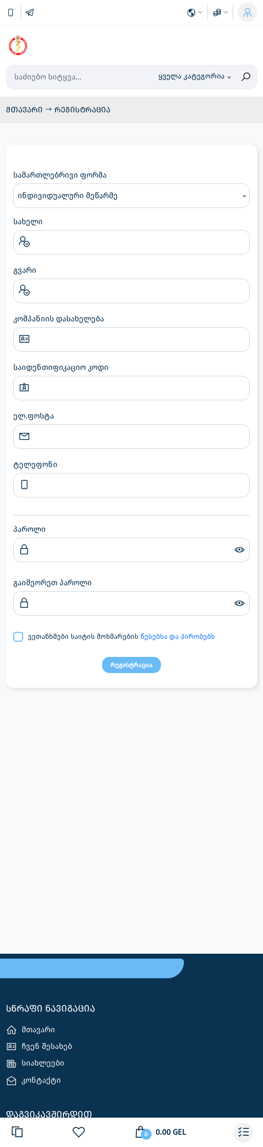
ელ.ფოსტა (33, 415)
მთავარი (25, 109)
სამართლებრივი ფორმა (59, 175)
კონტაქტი (33, 1080)
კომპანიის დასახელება (58, 318)
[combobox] (195, 77)
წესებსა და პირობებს (177, 636)
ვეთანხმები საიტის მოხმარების (121, 636)
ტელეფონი (35, 464)
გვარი (24, 270)
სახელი (28, 221)
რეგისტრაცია (82, 109)
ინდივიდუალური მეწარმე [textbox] (68, 195)
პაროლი (29, 529)
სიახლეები (35, 1063)
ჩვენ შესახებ (39, 1046)
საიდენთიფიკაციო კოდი (60, 367)
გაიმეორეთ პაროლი (52, 582)
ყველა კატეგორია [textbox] (191, 76)
